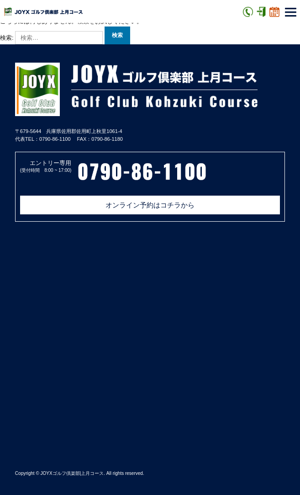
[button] (290, 13)
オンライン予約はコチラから (150, 205)
